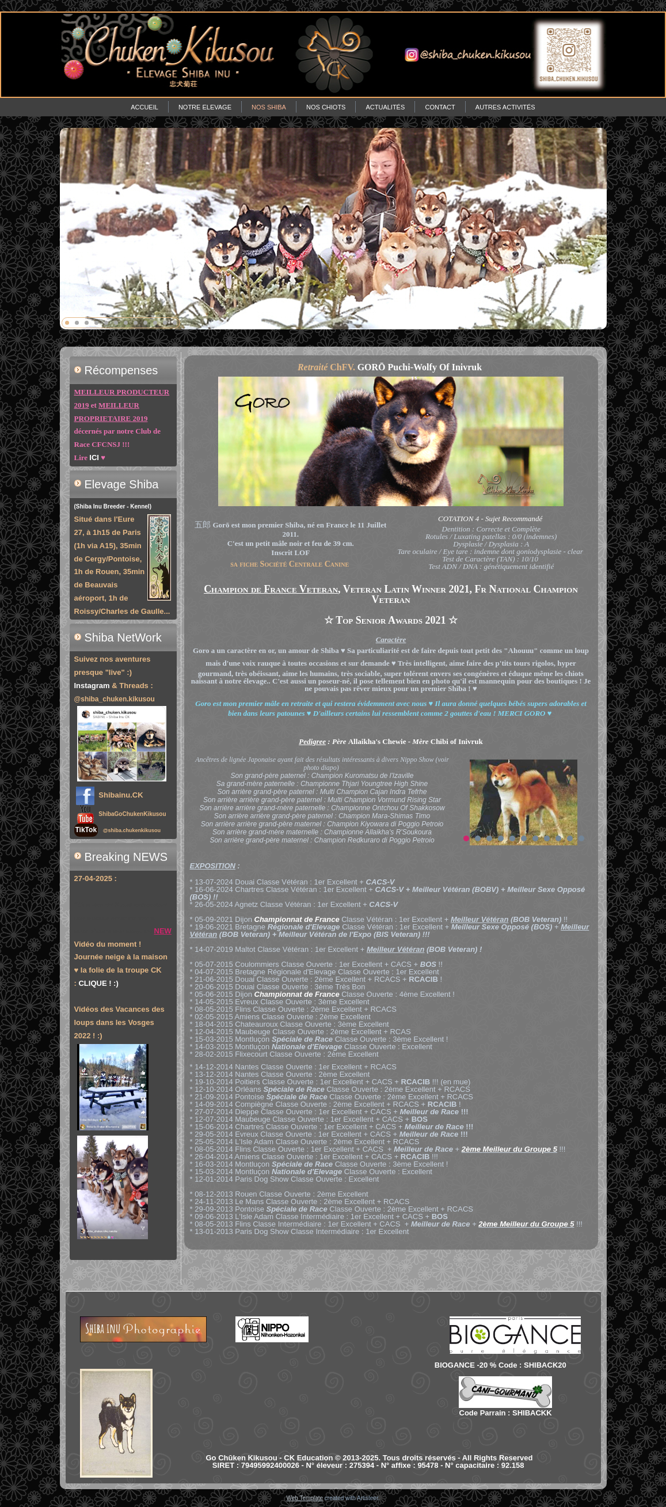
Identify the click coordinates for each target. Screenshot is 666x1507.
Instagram (92, 685)
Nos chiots (325, 107)
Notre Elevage (204, 107)
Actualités (385, 107)
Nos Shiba (269, 107)
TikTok (86, 830)
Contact (440, 107)
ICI (94, 457)
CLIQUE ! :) (98, 983)
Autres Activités (505, 107)
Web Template (305, 1498)
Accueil (144, 107)
